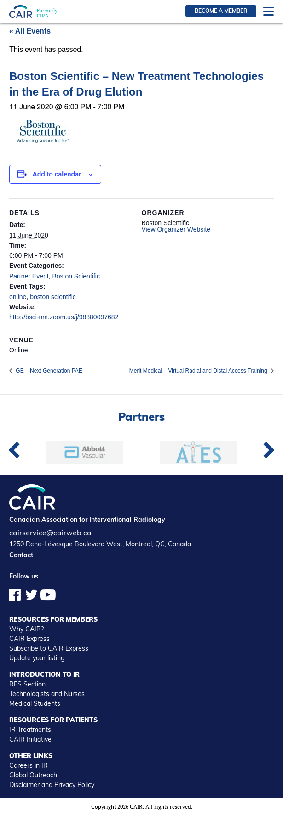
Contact (21, 555)
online (17, 296)
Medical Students (34, 703)
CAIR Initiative (30, 739)
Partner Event (29, 276)
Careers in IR (28, 765)
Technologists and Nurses (47, 694)
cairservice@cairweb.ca (50, 532)
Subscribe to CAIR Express (48, 648)
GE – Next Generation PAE (48, 371)
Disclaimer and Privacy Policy (51, 785)
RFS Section (27, 684)
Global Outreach (33, 775)
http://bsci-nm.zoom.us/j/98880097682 (63, 317)
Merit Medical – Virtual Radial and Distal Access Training (199, 371)
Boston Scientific (76, 276)
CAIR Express (29, 639)
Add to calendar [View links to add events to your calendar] (57, 174)
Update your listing (36, 658)
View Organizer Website (176, 229)
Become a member (221, 10)
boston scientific (53, 296)
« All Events (30, 31)
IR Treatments (30, 729)
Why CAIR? (26, 629)
